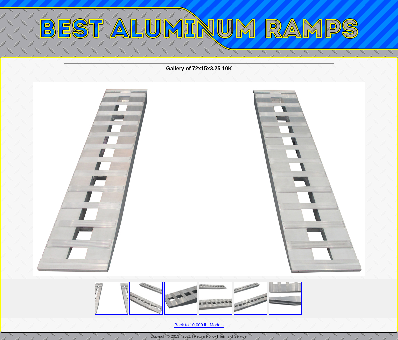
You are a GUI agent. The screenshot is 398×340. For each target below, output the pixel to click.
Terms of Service (232, 336)
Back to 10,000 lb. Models (198, 324)
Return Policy (205, 336)
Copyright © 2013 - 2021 (170, 336)
